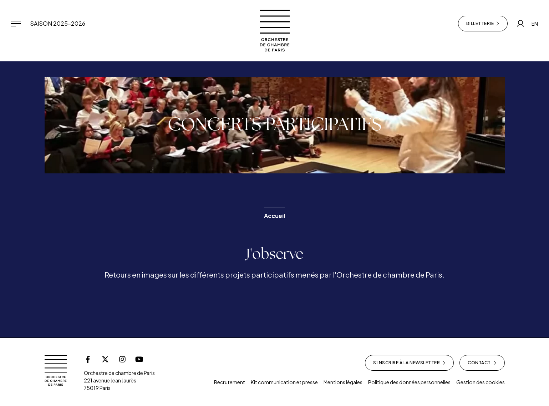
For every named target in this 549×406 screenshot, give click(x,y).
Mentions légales (343, 382)
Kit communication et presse (284, 382)
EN (535, 23)
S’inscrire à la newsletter (409, 363)
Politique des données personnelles (409, 382)
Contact (482, 363)
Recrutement (229, 382)
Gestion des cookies (480, 382)
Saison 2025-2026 (57, 23)
